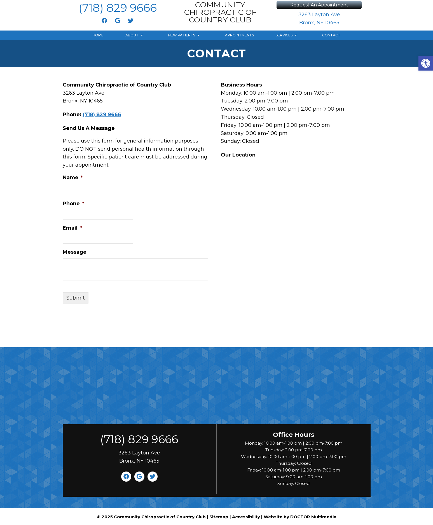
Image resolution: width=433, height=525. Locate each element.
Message (74, 252)
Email (72, 228)
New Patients (181, 35)
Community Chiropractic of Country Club (220, 12)
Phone (73, 203)
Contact (331, 35)
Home (98, 35)
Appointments (239, 35)
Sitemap (218, 516)
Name (73, 177)
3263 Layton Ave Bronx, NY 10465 (319, 18)
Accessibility (246, 516)
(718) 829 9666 (118, 8)
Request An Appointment (319, 5)
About (132, 35)
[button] (425, 63)
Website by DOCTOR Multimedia (300, 516)
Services (284, 35)
